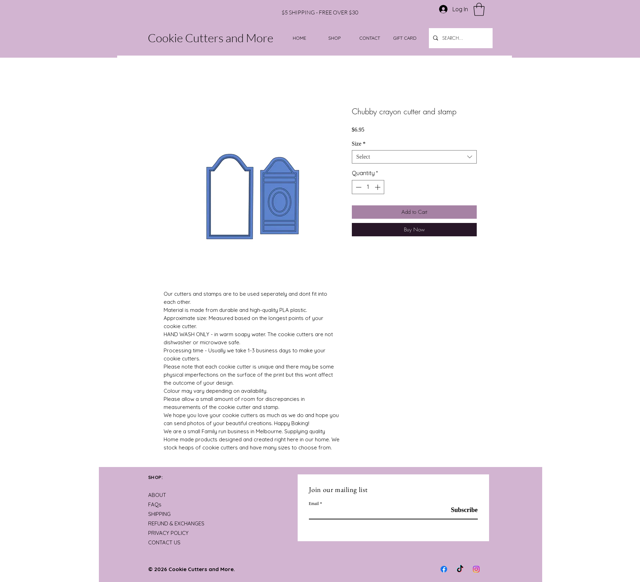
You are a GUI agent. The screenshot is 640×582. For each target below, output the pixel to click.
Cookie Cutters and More (210, 38)
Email (314, 503)
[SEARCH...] (460, 38)
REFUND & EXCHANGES (176, 523)
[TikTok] (460, 569)
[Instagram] (476, 569)
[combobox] (414, 157)
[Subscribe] (460, 510)
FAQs (154, 504)
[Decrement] (358, 187)
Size (359, 144)
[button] (479, 9)
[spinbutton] (368, 187)
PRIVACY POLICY (168, 533)
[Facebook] (443, 569)
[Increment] (378, 187)
